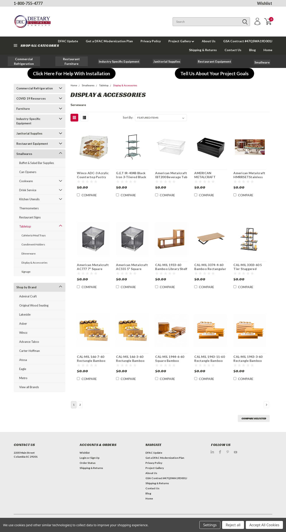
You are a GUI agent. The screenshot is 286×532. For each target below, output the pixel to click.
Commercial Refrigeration (34, 88)
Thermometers (29, 208)
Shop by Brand (26, 287)
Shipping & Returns (203, 50)
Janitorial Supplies (29, 133)
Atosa (23, 360)
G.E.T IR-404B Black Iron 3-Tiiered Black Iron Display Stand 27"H (131, 179)
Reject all (233, 524)
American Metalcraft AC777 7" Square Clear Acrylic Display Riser (93, 270)
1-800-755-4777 (28, 3)
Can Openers (27, 172)
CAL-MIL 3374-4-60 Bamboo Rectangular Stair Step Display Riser (210, 270)
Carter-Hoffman (29, 351)
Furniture (23, 108)
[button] (24, 61)
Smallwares (24, 154)
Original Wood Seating (33, 305)
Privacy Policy (151, 41)
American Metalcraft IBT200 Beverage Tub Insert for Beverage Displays (171, 179)
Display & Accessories (34, 262)
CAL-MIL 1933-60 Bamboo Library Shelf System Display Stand (171, 270)
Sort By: (128, 117)
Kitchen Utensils (29, 199)
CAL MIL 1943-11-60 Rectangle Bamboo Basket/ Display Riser (210, 360)
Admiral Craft (28, 296)
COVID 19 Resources (31, 98)
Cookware (26, 181)
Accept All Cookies (264, 524)
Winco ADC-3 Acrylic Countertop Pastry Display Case (93, 177)
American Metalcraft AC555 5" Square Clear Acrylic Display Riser (132, 270)
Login (83, 457)
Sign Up (94, 457)
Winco (23, 332)
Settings (210, 524)
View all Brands (29, 387)
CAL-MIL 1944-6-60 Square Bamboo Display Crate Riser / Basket (170, 362)
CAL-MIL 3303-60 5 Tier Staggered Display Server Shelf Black (248, 270)
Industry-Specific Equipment (28, 121)
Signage (26, 271)
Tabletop (25, 226)
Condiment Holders (33, 244)
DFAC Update (153, 452)
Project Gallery (181, 41)
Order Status (87, 463)
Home (267, 50)
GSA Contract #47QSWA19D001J (247, 41)
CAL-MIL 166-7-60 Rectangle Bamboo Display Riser (91, 360)
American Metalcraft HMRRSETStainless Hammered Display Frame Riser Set (249, 179)
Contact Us (233, 50)
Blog (252, 50)
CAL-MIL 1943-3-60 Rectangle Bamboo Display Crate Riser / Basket (249, 362)
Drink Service (27, 190)
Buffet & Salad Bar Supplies (36, 163)
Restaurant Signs (30, 217)
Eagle (22, 369)
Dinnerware (28, 253)
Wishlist (264, 3)
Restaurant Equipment (32, 143)
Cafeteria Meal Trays (33, 235)
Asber (23, 323)
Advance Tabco (29, 341)
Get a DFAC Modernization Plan (109, 41)
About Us (208, 41)
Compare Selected (253, 418)
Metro (23, 378)
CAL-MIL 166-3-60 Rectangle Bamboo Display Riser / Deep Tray (131, 362)
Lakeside (25, 314)
